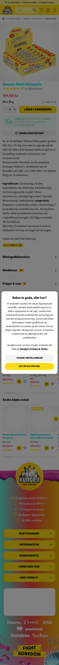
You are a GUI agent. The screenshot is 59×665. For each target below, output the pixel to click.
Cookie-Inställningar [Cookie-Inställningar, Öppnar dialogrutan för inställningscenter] (30, 357)
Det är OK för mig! (29, 366)
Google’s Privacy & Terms (34, 348)
